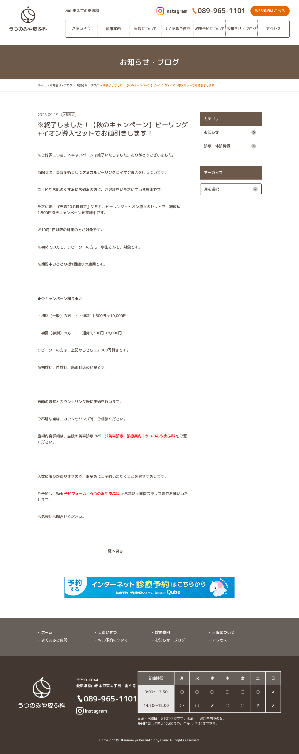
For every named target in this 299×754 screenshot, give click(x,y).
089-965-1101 (222, 10)
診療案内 (113, 28)
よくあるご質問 (177, 28)
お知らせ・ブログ (241, 28)
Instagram (172, 11)
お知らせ (211, 132)
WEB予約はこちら (270, 10)
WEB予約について (209, 28)
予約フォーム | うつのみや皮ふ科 (92, 493)
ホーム (41, 85)
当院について (145, 28)
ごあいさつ (81, 28)
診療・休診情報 (217, 146)
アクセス (273, 28)
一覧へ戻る (113, 551)
